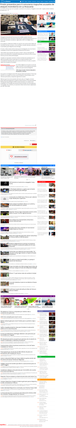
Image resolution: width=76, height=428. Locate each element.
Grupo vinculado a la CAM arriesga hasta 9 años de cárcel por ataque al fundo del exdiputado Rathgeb (23, 267)
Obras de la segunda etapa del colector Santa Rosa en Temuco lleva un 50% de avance (23, 236)
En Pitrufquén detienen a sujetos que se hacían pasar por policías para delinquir (22, 189)
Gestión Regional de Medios (12, 424)
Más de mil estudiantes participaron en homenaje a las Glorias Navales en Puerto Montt (43, 341)
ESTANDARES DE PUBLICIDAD (38, 424)
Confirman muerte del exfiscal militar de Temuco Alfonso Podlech (22, 289)
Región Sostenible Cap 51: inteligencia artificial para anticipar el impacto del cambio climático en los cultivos (43, 396)
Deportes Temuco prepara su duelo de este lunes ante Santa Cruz (19, 376)
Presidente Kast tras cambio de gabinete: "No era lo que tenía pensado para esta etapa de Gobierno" (42, 213)
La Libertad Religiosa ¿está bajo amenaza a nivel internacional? (43, 412)
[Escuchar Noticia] (8, 10)
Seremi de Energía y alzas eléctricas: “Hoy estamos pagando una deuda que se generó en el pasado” (43, 392)
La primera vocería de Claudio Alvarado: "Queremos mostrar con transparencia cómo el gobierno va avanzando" (44, 315)
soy (26, 186)
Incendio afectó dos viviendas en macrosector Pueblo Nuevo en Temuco (21, 228)
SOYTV (2, 296)
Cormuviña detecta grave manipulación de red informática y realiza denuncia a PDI (42, 228)
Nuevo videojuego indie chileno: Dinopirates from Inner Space (42, 400)
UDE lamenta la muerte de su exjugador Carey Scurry (21, 182)
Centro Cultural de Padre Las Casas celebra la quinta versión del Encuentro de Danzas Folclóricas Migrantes (18, 358)
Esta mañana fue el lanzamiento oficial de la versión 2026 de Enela (21, 220)
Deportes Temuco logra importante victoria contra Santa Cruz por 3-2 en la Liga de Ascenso (23, 212)
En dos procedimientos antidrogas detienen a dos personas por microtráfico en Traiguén (18, 334)
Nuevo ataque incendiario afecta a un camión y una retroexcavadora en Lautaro (22, 204)
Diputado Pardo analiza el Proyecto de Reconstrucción (43, 420)
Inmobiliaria (32, 426)
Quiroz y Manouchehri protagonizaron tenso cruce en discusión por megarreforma (41, 185)
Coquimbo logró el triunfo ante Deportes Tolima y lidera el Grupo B (44, 335)
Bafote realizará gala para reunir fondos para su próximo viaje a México (18, 321)
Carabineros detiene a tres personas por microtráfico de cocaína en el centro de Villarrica (18, 370)
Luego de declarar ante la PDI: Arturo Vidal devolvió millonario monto (42, 38)
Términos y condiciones (30, 424)
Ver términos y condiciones (18, 162)
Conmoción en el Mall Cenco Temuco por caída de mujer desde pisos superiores (23, 197)
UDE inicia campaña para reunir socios (11, 317)
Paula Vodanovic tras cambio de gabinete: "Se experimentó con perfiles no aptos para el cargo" (44, 332)
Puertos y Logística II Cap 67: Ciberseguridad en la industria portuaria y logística (43, 417)
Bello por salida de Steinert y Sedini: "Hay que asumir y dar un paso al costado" (42, 223)
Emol (21, 426)
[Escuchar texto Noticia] (35, 125)
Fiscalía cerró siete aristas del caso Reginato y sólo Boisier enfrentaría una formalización (42, 201)
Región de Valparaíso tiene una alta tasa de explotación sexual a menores (42, 218)
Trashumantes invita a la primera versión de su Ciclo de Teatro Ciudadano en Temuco (18, 346)
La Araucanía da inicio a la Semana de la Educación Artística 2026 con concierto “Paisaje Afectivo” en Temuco (18, 393)
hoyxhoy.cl (40, 426)
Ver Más (46, 355)
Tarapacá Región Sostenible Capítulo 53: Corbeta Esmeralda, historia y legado (43, 405)
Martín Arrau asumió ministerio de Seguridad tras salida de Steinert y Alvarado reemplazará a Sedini (42, 191)
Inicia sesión (20, 134)
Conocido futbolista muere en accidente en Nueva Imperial (23, 282)
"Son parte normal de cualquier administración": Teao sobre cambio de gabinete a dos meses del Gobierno (44, 328)
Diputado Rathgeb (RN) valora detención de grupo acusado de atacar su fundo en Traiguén (10, 68)
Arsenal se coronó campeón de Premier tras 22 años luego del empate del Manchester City (42, 49)
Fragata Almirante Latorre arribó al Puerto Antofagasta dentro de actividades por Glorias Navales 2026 (44, 353)
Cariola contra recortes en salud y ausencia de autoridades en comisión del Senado (42, 207)
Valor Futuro (24, 426)
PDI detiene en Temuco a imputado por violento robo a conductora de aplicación (16, 312)
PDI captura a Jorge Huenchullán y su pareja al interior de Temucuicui (42, 55)
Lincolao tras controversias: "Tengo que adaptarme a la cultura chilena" (42, 233)
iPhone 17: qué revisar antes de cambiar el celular (22, 273)
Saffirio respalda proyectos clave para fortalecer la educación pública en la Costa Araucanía (17, 327)
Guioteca (28, 426)
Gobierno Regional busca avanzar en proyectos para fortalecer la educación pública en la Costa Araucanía (22, 245)
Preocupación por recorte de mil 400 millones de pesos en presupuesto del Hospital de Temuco (16, 352)
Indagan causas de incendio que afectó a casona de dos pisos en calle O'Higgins (18, 364)
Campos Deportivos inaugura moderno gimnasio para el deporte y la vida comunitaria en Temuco (19, 382)
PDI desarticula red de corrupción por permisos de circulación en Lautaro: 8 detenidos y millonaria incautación (18, 339)
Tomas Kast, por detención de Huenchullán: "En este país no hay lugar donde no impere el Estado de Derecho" (22, 253)
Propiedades (36, 426)
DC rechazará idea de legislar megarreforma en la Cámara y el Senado (42, 59)
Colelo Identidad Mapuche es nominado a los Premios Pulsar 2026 (19, 388)
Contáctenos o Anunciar (21, 424)
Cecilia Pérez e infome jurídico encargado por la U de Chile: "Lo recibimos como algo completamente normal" (44, 378)
